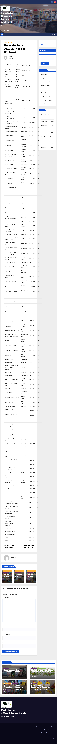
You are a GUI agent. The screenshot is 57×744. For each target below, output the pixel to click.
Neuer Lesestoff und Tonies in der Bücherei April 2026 (12, 671)
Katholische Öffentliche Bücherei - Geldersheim (7, 19)
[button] (52, 34)
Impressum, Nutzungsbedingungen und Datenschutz (44, 732)
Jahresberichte (45, 89)
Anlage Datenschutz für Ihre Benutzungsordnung (45, 726)
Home (31, 726)
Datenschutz (44, 74)
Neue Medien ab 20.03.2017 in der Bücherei (14, 49)
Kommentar (6, 597)
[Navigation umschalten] (27, 34)
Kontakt (43, 104)
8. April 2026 (35, 674)
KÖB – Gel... (44, 114)
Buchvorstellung (8, 42)
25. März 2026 (8, 689)
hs (11, 56)
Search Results (45, 738)
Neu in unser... (45, 140)
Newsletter (42, 735)
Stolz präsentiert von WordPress (8, 732)
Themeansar (4, 734)
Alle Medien (44, 92)
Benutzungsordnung (46, 96)
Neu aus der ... (45, 125)
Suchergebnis (53, 738)
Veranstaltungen (45, 85)
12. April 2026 (8, 674)
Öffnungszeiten (37, 738)
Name (4, 626)
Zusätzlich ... (44, 136)
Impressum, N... (45, 121)
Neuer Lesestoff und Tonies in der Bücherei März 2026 (12, 687)
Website (4, 642)
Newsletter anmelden (46, 100)
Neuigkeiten (6, 572)
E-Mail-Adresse (7, 634)
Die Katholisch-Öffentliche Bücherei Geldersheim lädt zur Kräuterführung (42, 671)
